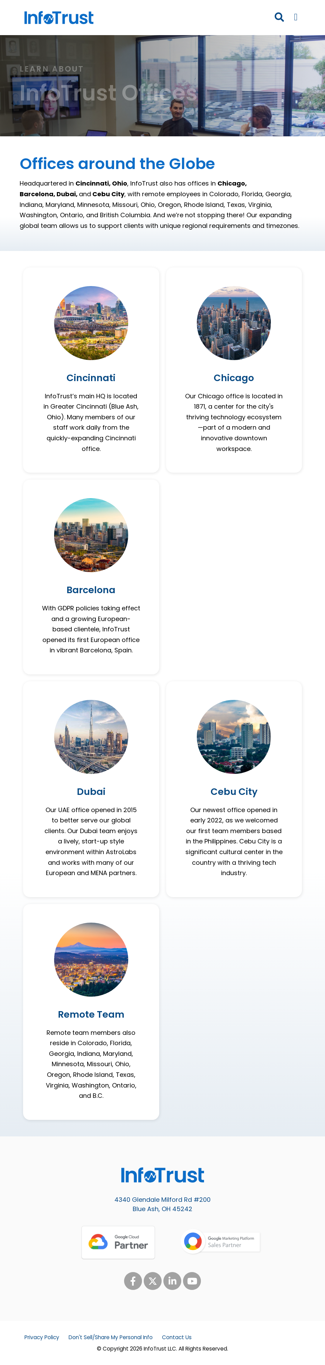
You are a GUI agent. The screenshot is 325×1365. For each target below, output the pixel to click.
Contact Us (177, 1337)
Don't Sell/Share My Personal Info (111, 1337)
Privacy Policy (41, 1337)
